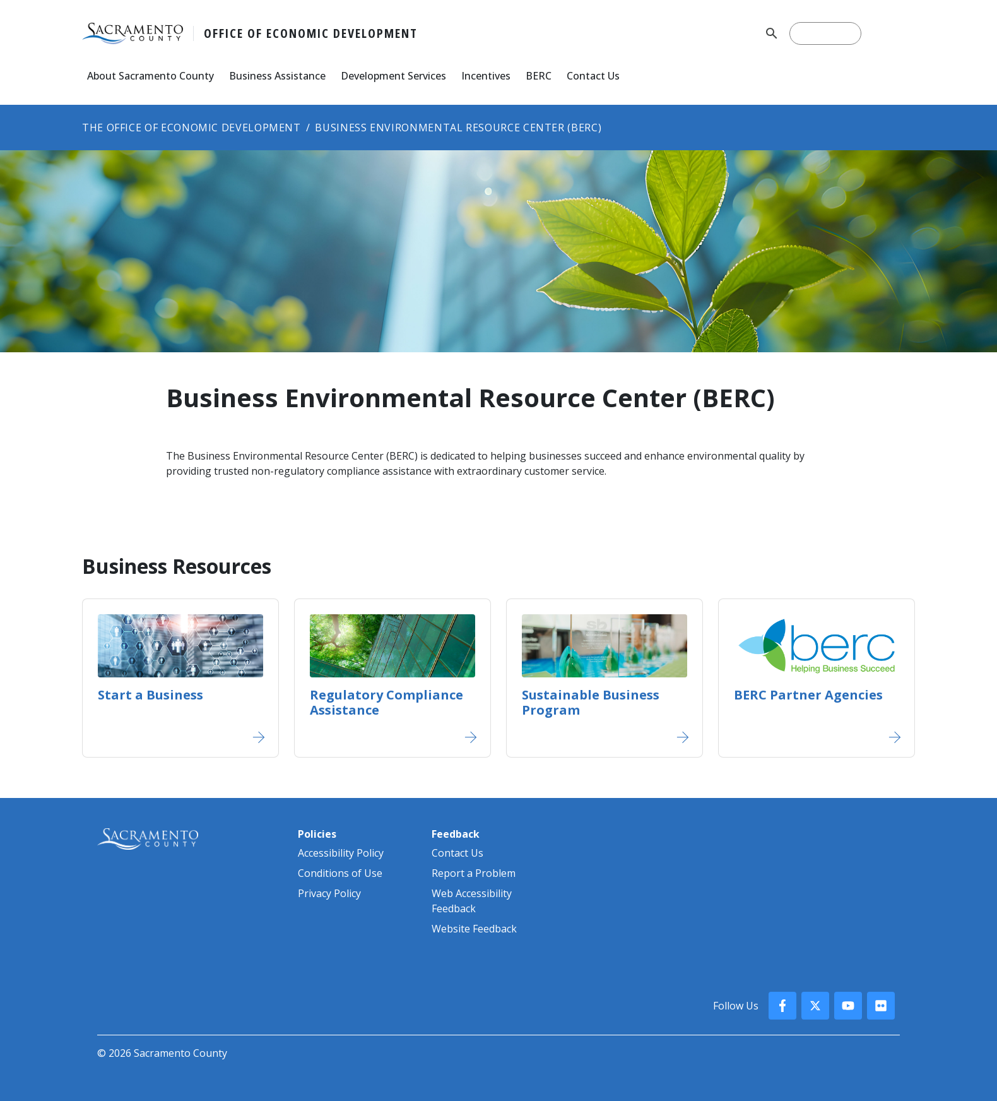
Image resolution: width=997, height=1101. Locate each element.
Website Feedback (474, 929)
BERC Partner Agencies (808, 694)
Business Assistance (277, 76)
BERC (539, 76)
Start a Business (150, 694)
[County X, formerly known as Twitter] (815, 1006)
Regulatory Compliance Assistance (386, 702)
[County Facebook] (782, 1006)
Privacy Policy (329, 893)
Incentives (485, 76)
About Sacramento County (150, 76)
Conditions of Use (340, 873)
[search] (825, 33)
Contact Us (593, 76)
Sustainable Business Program (590, 702)
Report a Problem (474, 873)
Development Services (393, 76)
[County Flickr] (881, 1006)
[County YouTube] (848, 1006)
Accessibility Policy (341, 853)
